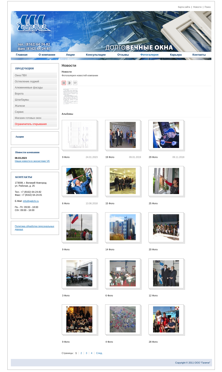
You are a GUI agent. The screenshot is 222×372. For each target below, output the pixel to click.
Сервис (19, 111)
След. (99, 353)
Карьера (176, 54)
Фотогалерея (149, 54)
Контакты (199, 54)
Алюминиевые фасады (29, 87)
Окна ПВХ (21, 75)
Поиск (208, 7)
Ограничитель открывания (31, 124)
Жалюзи (20, 105)
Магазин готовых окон (28, 118)
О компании (47, 54)
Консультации (96, 54)
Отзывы (123, 54)
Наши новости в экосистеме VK (32, 161)
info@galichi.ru (31, 201)
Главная (22, 54)
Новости (197, 7)
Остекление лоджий (27, 81)
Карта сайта (184, 7)
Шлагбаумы (22, 99)
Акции (70, 54)
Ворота (19, 93)
